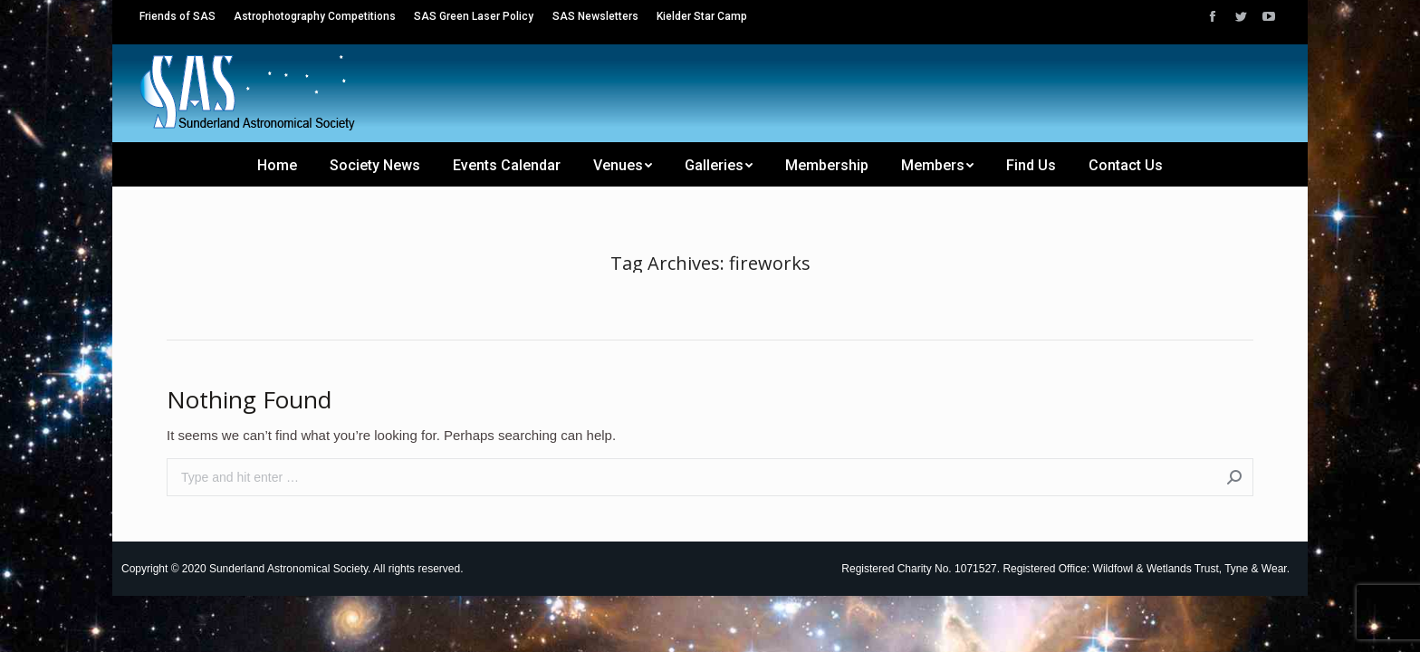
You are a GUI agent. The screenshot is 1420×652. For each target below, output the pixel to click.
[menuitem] (177, 16)
